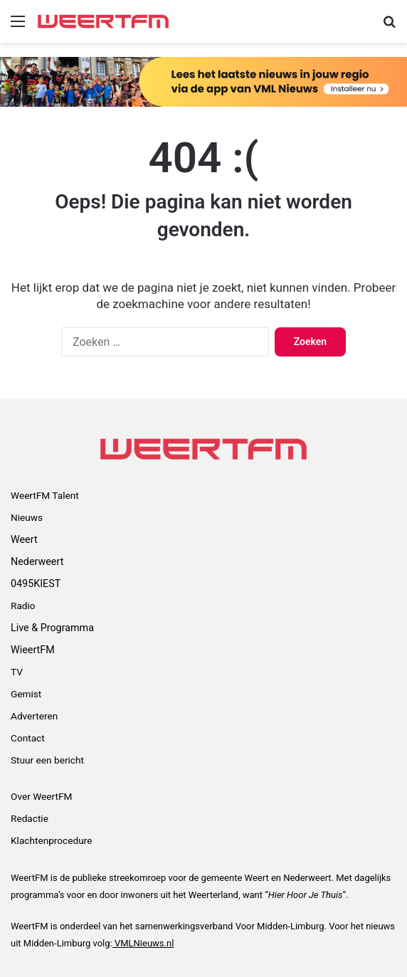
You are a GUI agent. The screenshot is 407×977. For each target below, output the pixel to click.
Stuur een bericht (47, 760)
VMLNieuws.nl (143, 943)
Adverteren (34, 716)
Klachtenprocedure (51, 840)
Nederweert (37, 561)
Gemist (26, 693)
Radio (23, 605)
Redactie (29, 818)
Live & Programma (52, 627)
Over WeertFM (41, 796)
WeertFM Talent (45, 495)
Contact (28, 738)
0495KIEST (35, 583)
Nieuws (27, 517)
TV (17, 671)
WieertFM (33, 649)
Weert (24, 539)
